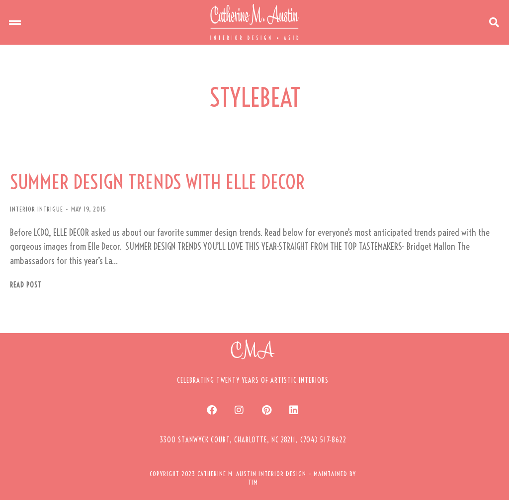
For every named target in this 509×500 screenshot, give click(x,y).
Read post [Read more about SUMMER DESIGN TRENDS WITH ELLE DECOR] (26, 285)
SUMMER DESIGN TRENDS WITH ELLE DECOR (157, 182)
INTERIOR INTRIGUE (36, 209)
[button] (15, 22)
